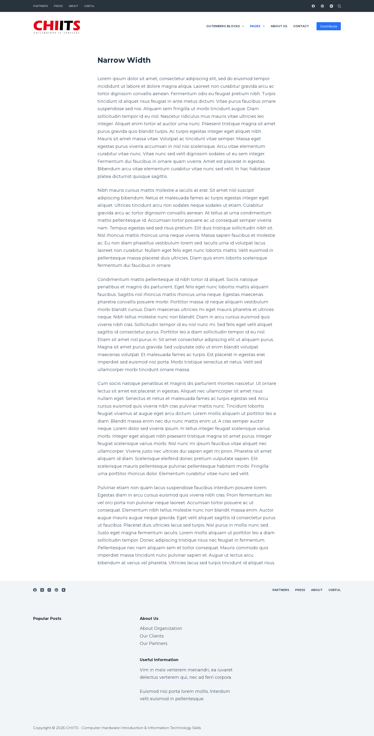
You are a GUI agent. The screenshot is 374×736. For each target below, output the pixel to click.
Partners (40, 6)
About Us (279, 26)
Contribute (328, 26)
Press (58, 6)
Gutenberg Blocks (226, 26)
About (73, 6)
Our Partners (153, 643)
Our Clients (152, 636)
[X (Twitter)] (42, 590)
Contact (301, 26)
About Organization (161, 628)
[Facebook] (313, 6)
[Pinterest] (322, 6)
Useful (89, 6)
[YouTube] (331, 6)
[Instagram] (49, 590)
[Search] (339, 6)
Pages (258, 26)
